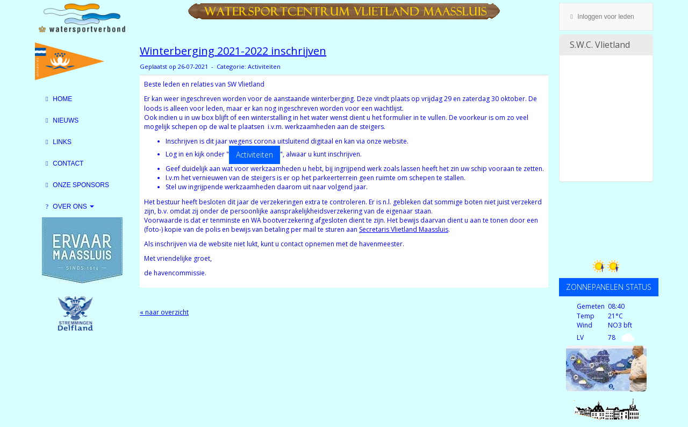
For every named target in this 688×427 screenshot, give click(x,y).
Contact (63, 163)
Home (57, 99)
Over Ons (68, 206)
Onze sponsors (76, 185)
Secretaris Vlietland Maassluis (403, 229)
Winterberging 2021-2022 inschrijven (233, 51)
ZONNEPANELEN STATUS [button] (608, 287)
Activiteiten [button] (254, 155)
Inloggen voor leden (601, 16)
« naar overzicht (164, 312)
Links (57, 142)
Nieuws (60, 120)
